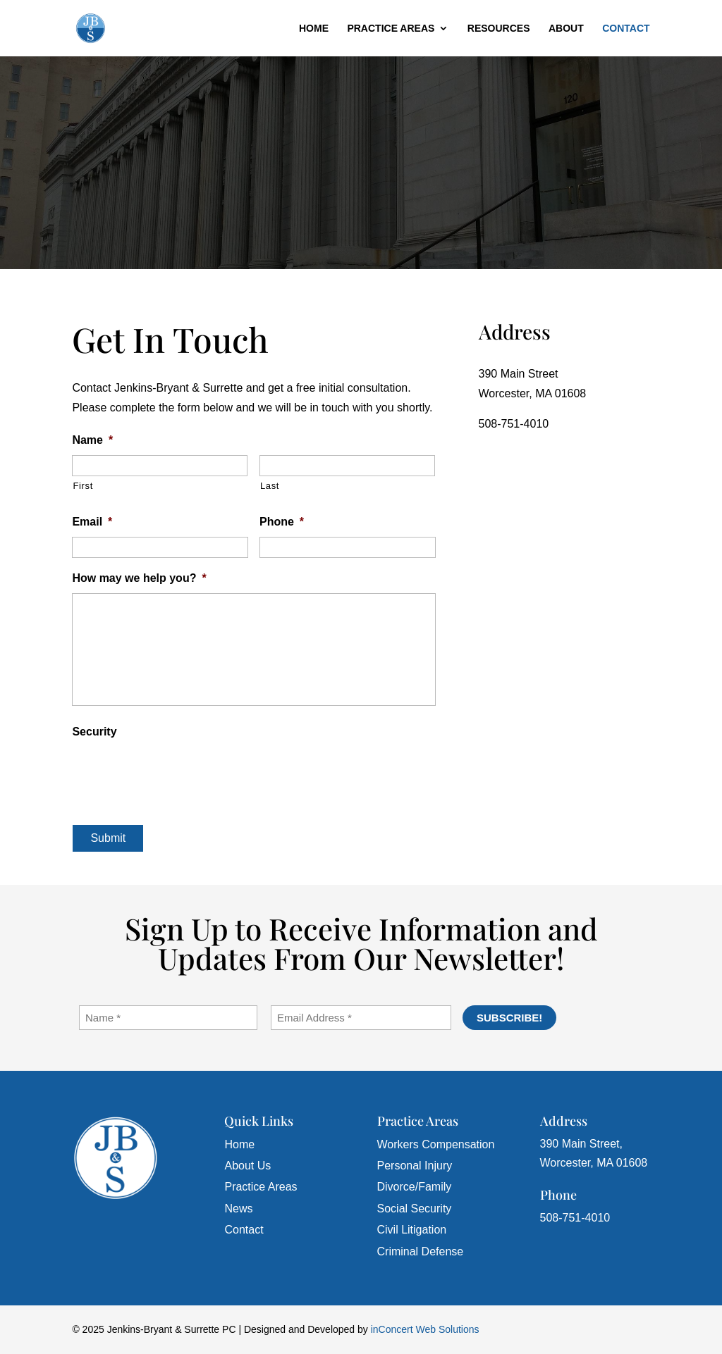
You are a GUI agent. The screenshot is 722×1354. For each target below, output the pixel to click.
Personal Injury (415, 1166)
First (83, 485)
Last (269, 485)
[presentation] (179, 774)
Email (92, 522)
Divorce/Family (414, 1187)
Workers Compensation (436, 1144)
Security (94, 732)
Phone (281, 522)
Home (314, 28)
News (238, 1209)
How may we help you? (139, 578)
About (566, 28)
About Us (247, 1166)
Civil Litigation (412, 1230)
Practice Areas (390, 28)
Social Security (414, 1209)
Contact (625, 28)
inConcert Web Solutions (425, 1329)
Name (92, 440)
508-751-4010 (514, 424)
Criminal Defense (420, 1251)
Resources (498, 28)
